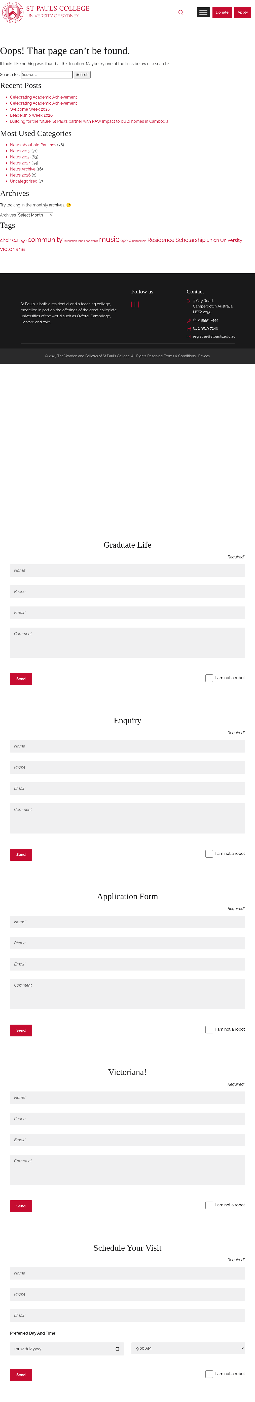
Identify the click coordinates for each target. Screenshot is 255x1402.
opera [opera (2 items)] (126, 241)
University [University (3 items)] (231, 241)
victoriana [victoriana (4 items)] (12, 249)
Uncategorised (24, 181)
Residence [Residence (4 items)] (161, 240)
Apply (243, 12)
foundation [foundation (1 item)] (70, 241)
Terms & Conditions (180, 356)
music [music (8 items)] (109, 239)
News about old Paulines (33, 145)
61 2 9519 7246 (205, 328)
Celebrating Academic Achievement (43, 97)
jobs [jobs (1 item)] (80, 241)
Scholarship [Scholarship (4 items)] (190, 240)
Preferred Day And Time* (33, 1333)
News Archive (22, 169)
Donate (222, 12)
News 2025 (20, 157)
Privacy (204, 356)
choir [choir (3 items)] (5, 241)
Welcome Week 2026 (30, 109)
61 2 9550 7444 (205, 320)
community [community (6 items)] (45, 240)
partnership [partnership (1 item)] (139, 241)
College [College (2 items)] (19, 241)
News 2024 (20, 163)
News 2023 (20, 151)
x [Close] (13, 692)
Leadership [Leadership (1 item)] (91, 241)
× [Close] (12, 516)
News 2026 (20, 175)
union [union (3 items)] (213, 241)
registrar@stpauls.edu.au (214, 337)
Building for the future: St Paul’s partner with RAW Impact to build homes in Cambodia (89, 121)
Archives (8, 215)
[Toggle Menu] (203, 12)
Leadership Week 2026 (31, 115)
